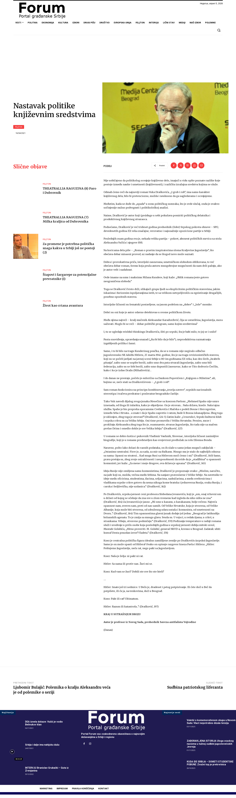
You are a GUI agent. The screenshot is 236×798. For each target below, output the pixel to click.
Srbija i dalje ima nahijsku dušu (42, 748)
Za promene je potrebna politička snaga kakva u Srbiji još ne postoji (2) (68, 251)
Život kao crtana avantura (62, 309)
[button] (219, 30)
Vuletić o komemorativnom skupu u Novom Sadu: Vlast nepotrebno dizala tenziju (211, 725)
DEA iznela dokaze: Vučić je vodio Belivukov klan (44, 727)
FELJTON (18, 129)
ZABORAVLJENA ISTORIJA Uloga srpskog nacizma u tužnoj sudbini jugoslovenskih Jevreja (210, 747)
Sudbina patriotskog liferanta (195, 690)
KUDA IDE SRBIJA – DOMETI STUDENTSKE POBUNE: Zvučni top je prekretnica (210, 767)
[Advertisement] (118, 60)
